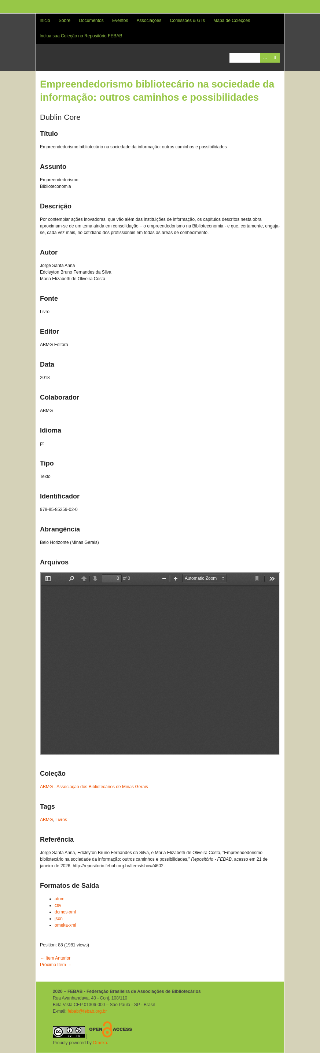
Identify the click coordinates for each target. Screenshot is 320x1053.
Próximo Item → (55, 964)
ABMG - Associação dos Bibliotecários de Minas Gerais (94, 786)
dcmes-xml (65, 912)
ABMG (46, 819)
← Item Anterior (55, 958)
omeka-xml (65, 925)
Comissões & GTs (187, 20)
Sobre (64, 20)
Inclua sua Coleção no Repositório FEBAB (81, 35)
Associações (149, 20)
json (59, 918)
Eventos (120, 20)
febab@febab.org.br (87, 1011)
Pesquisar (275, 58)
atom (60, 898)
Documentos (91, 20)
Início (45, 20)
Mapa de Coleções (231, 20)
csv (58, 905)
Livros (61, 819)
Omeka (100, 1042)
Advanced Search (265, 58)
